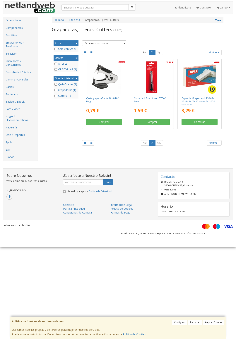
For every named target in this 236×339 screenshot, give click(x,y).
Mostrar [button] (214, 52)
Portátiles (11, 35)
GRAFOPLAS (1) (65, 69)
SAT (8, 149)
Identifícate (183, 7)
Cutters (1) (62, 95)
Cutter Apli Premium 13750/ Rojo (150, 100)
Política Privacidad (74, 208)
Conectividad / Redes (18, 72)
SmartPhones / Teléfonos (15, 44)
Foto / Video (13, 109)
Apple (9, 142)
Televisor (11, 53)
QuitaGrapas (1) (65, 84)
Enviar (108, 182)
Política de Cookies (134, 334)
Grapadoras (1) (65, 90)
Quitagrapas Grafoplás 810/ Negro (102, 100)
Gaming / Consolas (17, 79)
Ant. (145, 52)
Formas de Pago (120, 212)
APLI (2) (61, 63)
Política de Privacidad (100, 191)
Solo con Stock (65, 49)
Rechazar (195, 322)
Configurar (179, 322)
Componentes (14, 28)
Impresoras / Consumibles (13, 62)
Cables (10, 87)
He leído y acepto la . (90, 191)
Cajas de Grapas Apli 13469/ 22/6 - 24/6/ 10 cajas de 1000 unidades (198, 101)
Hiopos (10, 157)
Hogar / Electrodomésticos (17, 118)
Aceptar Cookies (213, 322)
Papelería (11, 127)
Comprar (104, 122)
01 (152, 52)
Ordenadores (13, 20)
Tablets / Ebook (15, 101)
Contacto (203, 7)
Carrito (223, 7)
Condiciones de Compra (77, 212)
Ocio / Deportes (15, 135)
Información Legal (121, 205)
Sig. (159, 52)
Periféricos (12, 94)
